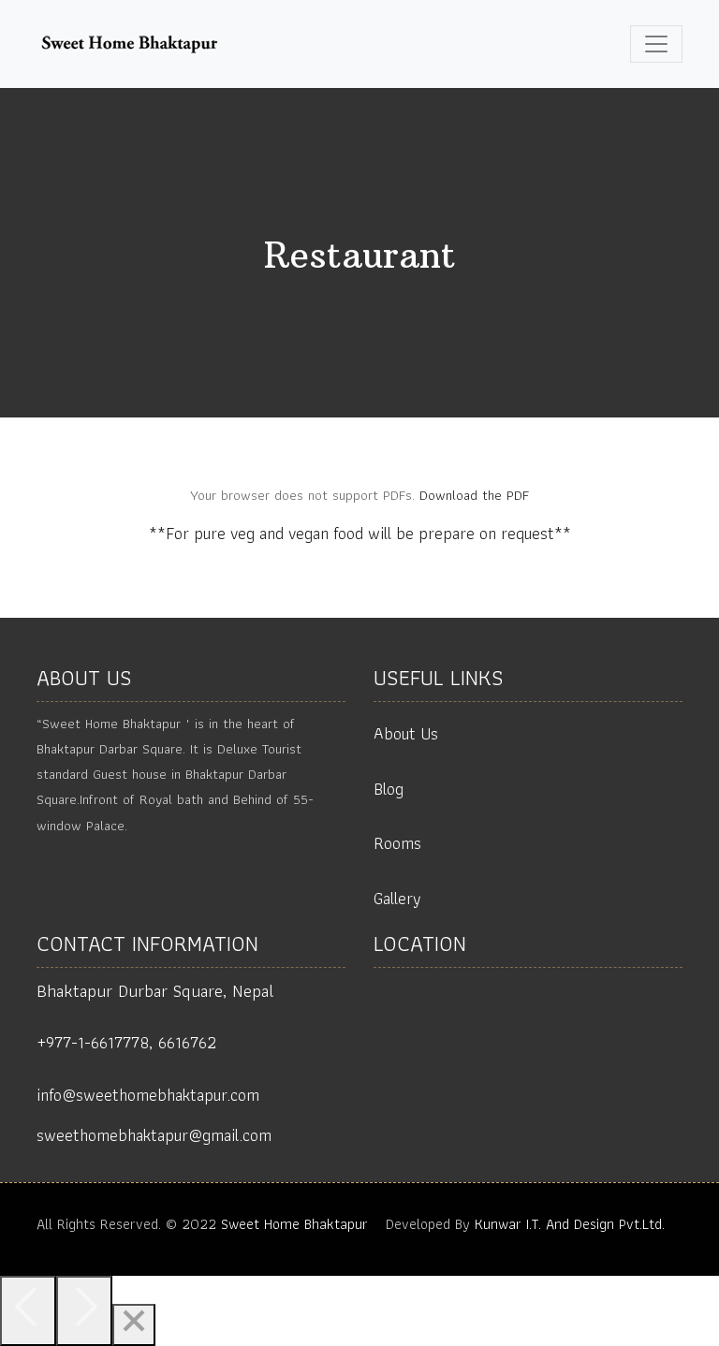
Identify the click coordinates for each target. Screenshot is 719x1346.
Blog (389, 788)
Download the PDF (474, 495)
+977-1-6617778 (93, 1042)
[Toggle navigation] (656, 44)
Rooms (397, 842)
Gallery (397, 898)
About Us (406, 733)
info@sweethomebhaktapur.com (148, 1094)
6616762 (187, 1042)
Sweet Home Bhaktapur (294, 1224)
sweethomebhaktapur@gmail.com (154, 1134)
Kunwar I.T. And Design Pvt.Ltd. (570, 1224)
